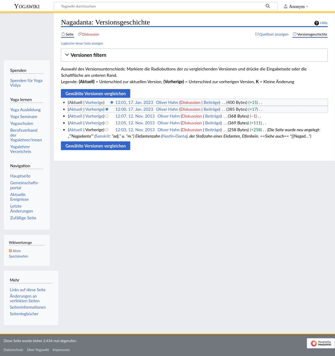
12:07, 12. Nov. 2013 (135, 116)
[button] (194, 55)
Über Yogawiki (38, 350)
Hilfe (320, 23)
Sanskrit (102, 136)
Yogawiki (27, 6)
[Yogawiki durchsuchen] (166, 6)
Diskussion (191, 102)
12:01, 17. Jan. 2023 (134, 102)
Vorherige (94, 102)
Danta (180, 136)
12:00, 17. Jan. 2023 (134, 109)
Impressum (61, 350)
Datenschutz (13, 350)
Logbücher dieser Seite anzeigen (82, 43)
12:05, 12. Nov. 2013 (135, 122)
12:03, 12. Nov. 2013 (135, 129)
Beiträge (211, 102)
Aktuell (75, 109)
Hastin (168, 136)
